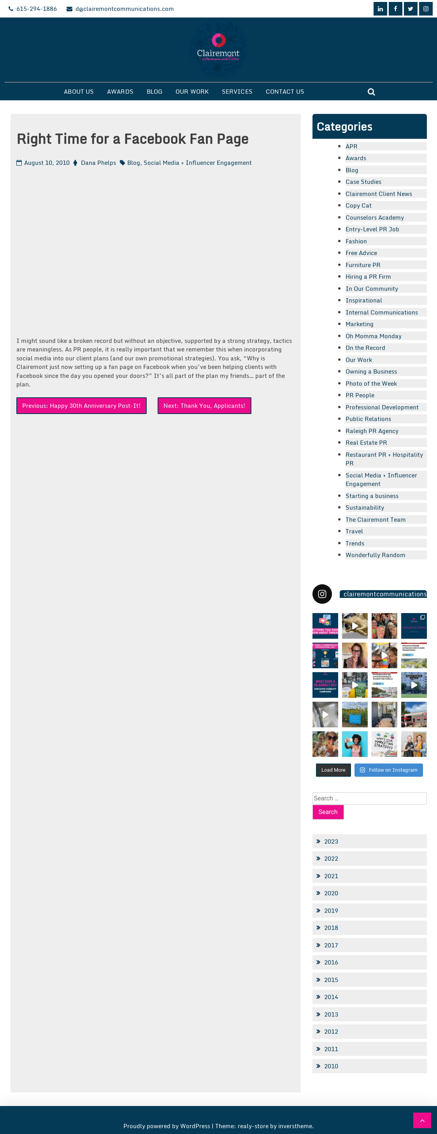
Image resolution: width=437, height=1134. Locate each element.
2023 (331, 841)
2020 (331, 893)
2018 (331, 927)
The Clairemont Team (376, 519)
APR (352, 146)
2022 (331, 858)
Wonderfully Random (375, 554)
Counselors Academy (375, 217)
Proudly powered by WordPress (167, 1126)
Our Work (192, 91)
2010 (331, 1066)
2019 (331, 910)
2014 (331, 996)
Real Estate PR (366, 442)
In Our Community (372, 288)
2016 (331, 962)
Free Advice (361, 252)
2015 (331, 979)
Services (237, 91)
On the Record (365, 347)
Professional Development (382, 407)
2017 (331, 945)
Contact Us (285, 91)
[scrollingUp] (422, 1120)
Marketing (360, 323)
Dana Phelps (98, 162)
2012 (331, 1031)
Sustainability (365, 507)
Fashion (356, 241)
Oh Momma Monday (374, 336)
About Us (79, 91)
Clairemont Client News (379, 193)
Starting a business (372, 495)
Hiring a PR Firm (368, 276)
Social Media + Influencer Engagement (198, 162)
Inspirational (364, 300)
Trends (355, 543)
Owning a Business (371, 371)
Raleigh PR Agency (372, 430)
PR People (360, 395)
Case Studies (363, 181)
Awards (120, 91)
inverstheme (295, 1126)
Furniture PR (363, 264)
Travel (354, 531)
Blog (154, 91)
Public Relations (368, 418)
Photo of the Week (371, 383)
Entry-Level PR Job (372, 229)
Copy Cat (359, 205)
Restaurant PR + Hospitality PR (384, 459)
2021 (331, 876)
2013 (331, 1014)
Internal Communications (382, 312)
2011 (331, 1049)
